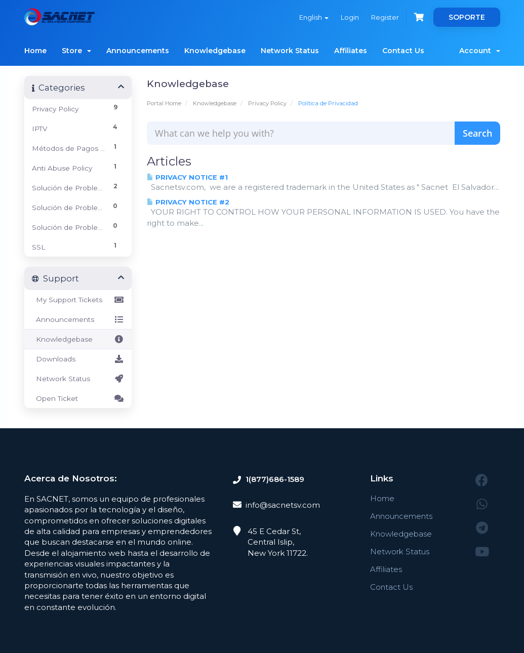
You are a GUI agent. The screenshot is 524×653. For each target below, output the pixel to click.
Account (479, 50)
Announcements (137, 50)
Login (350, 17)
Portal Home (164, 103)
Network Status (290, 50)
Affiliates (350, 50)
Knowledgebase (215, 50)
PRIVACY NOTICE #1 (187, 177)
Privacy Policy (267, 103)
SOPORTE (467, 17)
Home (35, 50)
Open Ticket (78, 398)
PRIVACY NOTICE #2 (188, 202)
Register (385, 17)
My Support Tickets (78, 300)
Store (76, 50)
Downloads (78, 359)
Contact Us (403, 50)
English (314, 17)
